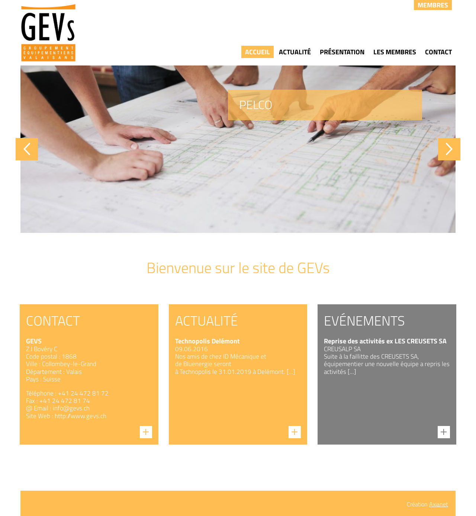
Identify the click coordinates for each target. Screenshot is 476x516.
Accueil (257, 52)
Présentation (342, 52)
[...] (291, 371)
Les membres (394, 52)
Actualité (295, 52)
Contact (438, 52)
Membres (433, 5)
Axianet (438, 504)
